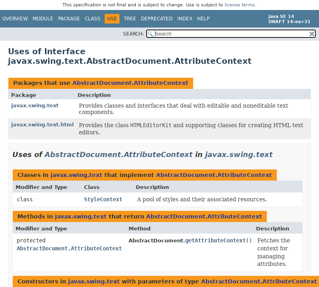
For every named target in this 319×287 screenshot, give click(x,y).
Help (203, 19)
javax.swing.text (35, 105)
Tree (130, 19)
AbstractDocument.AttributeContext (130, 83)
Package (69, 19)
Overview (15, 19)
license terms (240, 5)
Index (184, 19)
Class (92, 19)
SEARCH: (133, 34)
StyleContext (103, 199)
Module (43, 19)
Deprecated (156, 19)
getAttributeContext (215, 240)
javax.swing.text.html (42, 125)
